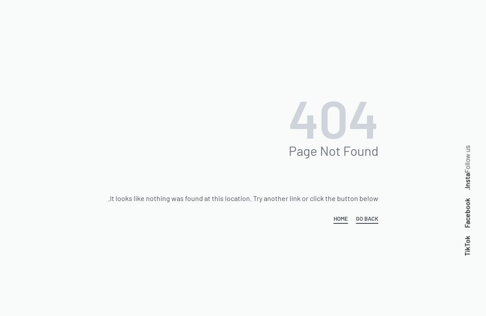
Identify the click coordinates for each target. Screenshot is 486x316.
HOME (341, 219)
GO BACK (367, 219)
